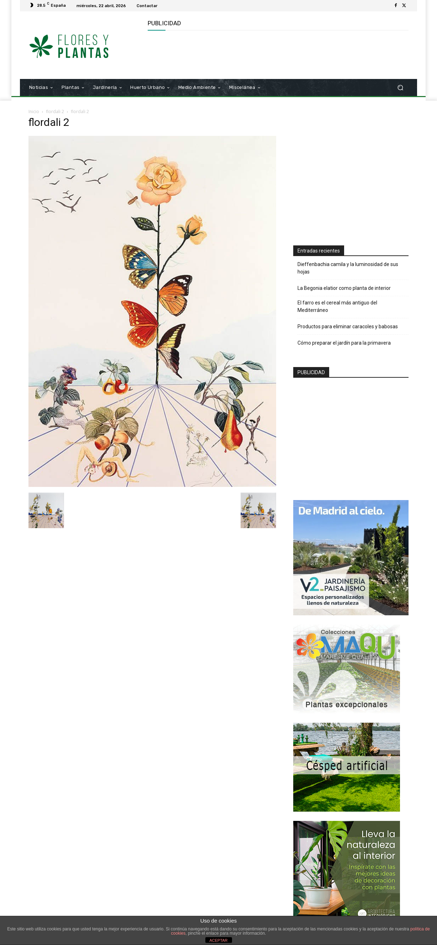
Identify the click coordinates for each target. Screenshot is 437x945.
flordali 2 (55, 111)
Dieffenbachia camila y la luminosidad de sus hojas (348, 268)
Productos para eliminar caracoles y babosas (348, 326)
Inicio (33, 111)
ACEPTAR (218, 940)
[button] (400, 87)
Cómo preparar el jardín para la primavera (344, 343)
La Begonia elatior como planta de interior (344, 288)
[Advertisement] (277, 54)
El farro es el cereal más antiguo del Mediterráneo (337, 306)
